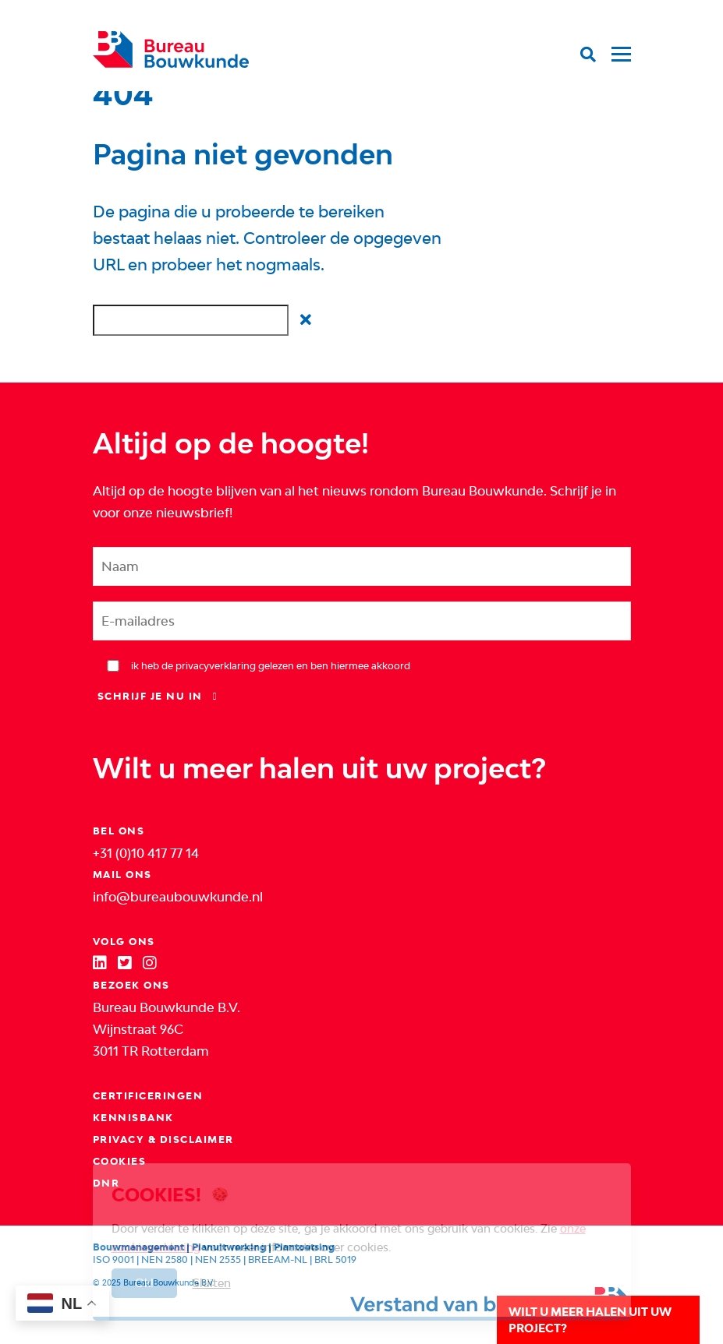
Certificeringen (148, 1096)
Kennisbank (133, 1118)
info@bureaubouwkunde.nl (178, 897)
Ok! (144, 1282)
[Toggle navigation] (617, 42)
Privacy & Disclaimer (163, 1139)
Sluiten (212, 1282)
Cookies (120, 1161)
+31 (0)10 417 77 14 (146, 853)
